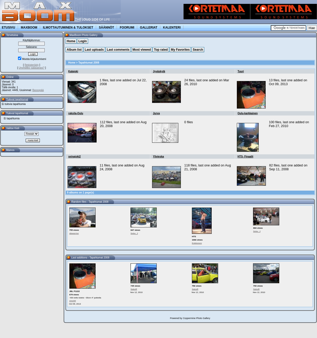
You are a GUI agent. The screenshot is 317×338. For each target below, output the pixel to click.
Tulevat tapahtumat (17, 99)
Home (71, 41)
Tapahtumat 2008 (88, 62)
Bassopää (38, 90)
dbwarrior (74, 233)
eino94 (72, 301)
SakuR (133, 289)
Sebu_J (134, 233)
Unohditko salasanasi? (32, 67)
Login (82, 41)
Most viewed (142, 49)
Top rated (161, 49)
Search (198, 49)
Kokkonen (197, 243)
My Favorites (180, 49)
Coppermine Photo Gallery (196, 318)
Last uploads (94, 49)
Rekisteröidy (31, 65)
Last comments (118, 49)
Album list (74, 49)
